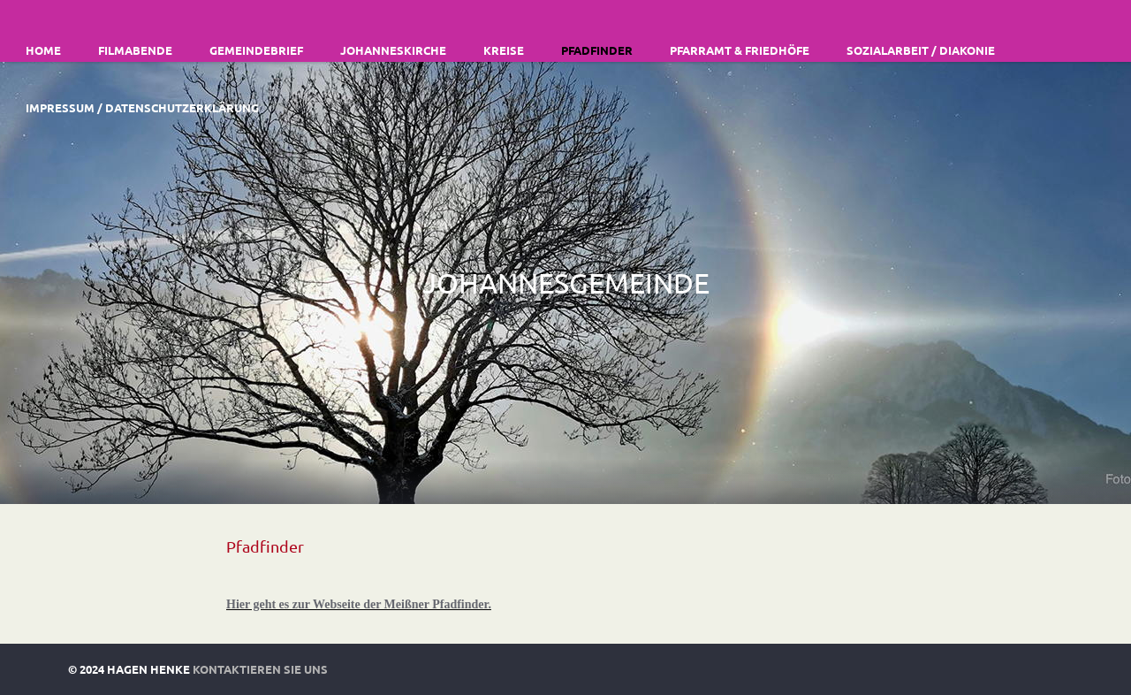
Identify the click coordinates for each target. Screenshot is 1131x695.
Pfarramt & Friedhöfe (739, 49)
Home (43, 49)
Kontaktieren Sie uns (260, 668)
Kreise (503, 49)
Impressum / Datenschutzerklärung (142, 107)
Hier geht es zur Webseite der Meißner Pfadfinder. (358, 604)
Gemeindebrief (256, 49)
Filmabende (135, 49)
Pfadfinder (597, 49)
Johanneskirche (393, 49)
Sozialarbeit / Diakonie (920, 49)
